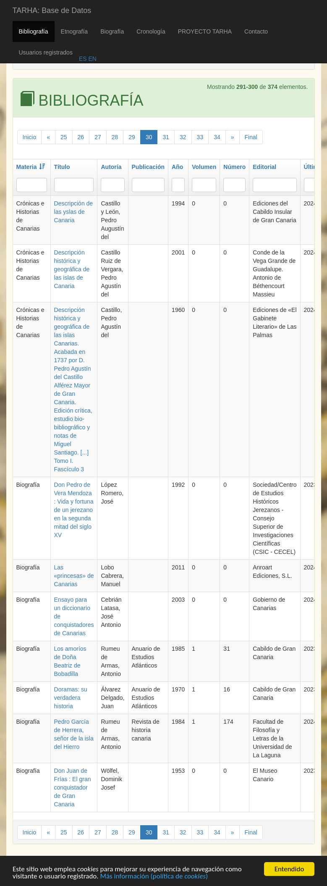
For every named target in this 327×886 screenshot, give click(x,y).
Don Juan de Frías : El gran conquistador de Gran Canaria (72, 787)
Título (62, 167)
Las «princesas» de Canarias (74, 575)
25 (63, 137)
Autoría (111, 167)
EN (92, 58)
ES (83, 58)
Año (177, 167)
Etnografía (74, 31)
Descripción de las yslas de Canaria (73, 211)
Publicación (148, 167)
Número (234, 167)
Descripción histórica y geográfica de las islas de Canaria (72, 269)
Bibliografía (33, 31)
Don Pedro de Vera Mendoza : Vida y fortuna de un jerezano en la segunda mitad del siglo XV (74, 509)
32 (183, 137)
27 (97, 137)
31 (165, 137)
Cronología (150, 31)
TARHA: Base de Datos (52, 10)
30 (149, 137)
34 (217, 137)
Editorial (264, 167)
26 (81, 137)
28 (115, 137)
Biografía (112, 31)
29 (131, 137)
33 (200, 137)
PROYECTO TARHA (205, 31)
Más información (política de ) (154, 877)
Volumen (204, 167)
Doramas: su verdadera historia (70, 697)
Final (251, 137)
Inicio (30, 137)
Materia (30, 167)
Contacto (256, 31)
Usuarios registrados (46, 52)
